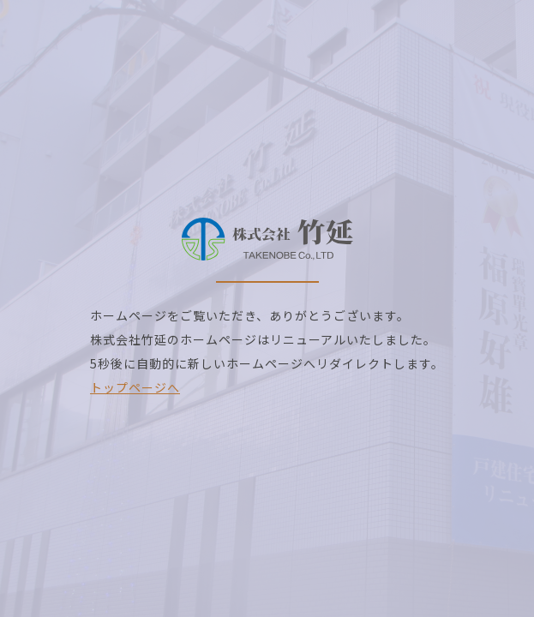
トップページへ (135, 387)
